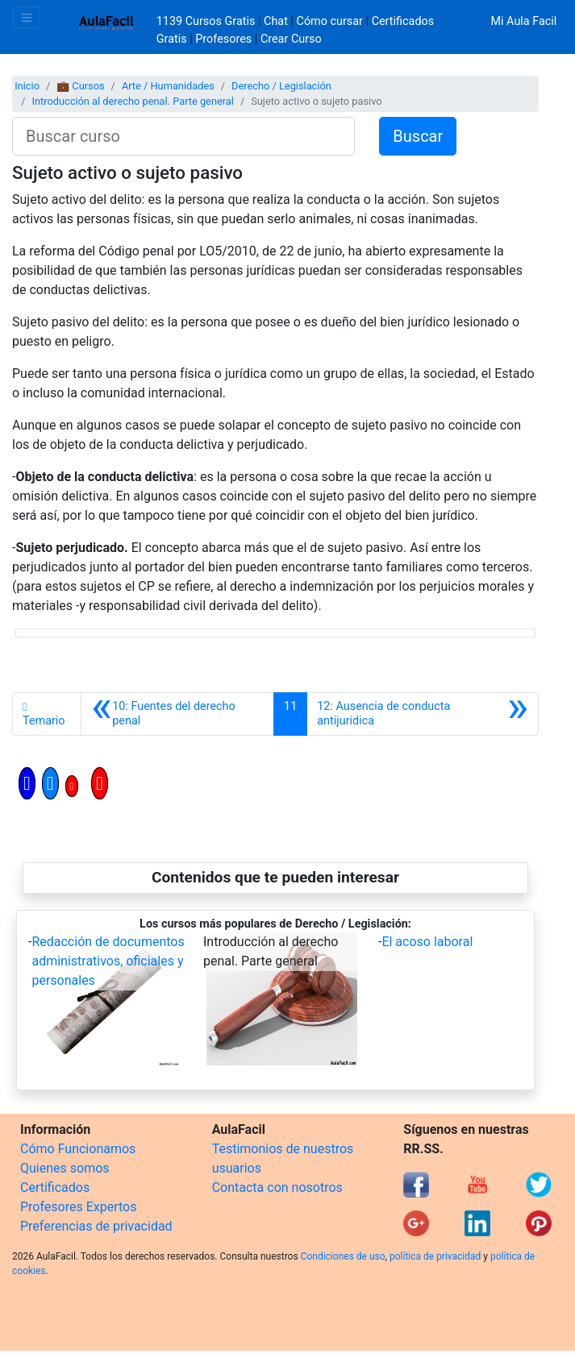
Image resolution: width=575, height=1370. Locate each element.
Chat (276, 21)
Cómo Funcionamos (77, 1148)
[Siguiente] (422, 714)
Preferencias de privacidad (96, 1226)
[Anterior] (177, 714)
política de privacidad (435, 1256)
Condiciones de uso (343, 1256)
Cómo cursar (330, 21)
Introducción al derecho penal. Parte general (132, 101)
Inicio (27, 86)
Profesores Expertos (78, 1206)
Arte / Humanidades (168, 86)
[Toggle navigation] (26, 17)
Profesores (223, 39)
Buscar (418, 136)
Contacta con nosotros (277, 1187)
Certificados (55, 1187)
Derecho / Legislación (281, 86)
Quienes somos (65, 1168)
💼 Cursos (80, 86)
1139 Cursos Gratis (207, 21)
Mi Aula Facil (523, 21)
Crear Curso (291, 39)
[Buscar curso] (183, 136)
